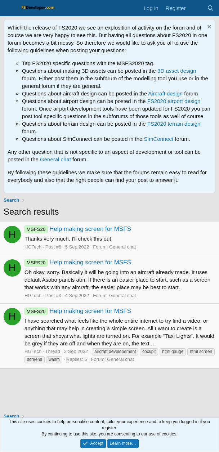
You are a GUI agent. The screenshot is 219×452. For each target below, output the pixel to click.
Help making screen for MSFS (77, 228)
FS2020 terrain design (174, 124)
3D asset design (176, 71)
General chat (55, 159)
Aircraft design (165, 93)
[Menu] (9, 8)
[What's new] (196, 8)
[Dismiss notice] (208, 27)
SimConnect (159, 139)
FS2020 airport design (174, 101)
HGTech (32, 247)
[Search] (211, 8)
